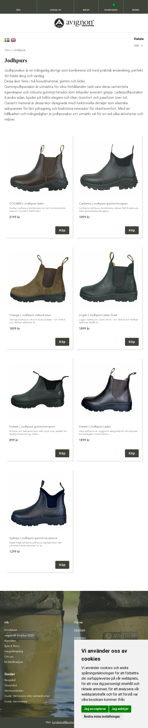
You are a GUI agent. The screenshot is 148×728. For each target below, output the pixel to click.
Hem (7, 50)
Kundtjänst (10, 630)
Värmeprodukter (14, 691)
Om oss (8, 657)
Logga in (55, 10)
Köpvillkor (10, 641)
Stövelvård (10, 685)
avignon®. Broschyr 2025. (19, 635)
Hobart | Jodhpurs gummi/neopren (32, 426)
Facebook (79, 630)
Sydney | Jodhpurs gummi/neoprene (33, 538)
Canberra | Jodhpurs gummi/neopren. (104, 203)
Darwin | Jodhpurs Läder (95, 426)
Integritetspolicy (13, 651)
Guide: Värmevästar (16, 701)
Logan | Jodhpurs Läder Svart (98, 315)
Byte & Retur (11, 646)
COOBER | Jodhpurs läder (26, 203)
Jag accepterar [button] (95, 709)
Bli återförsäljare (13, 662)
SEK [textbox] (136, 45)
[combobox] (139, 45)
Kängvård (9, 680)
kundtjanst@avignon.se (65, 722)
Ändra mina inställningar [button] (102, 716)
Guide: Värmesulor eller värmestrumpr (27, 696)
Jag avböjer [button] (120, 709)
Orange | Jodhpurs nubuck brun (30, 315)
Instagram (80, 638)
